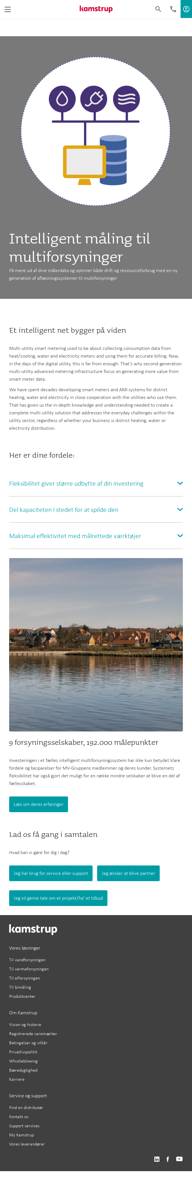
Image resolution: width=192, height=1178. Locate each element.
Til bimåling (20, 987)
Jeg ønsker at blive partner (128, 873)
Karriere (17, 1079)
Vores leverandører (27, 1144)
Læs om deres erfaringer (38, 804)
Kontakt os (18, 1116)
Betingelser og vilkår (28, 1042)
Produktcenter (22, 996)
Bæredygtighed (23, 1070)
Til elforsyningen (24, 978)
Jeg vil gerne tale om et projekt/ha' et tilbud (58, 898)
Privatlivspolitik (23, 1052)
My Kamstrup (21, 1135)
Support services (24, 1125)
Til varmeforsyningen (29, 969)
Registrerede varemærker (33, 1033)
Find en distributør (26, 1107)
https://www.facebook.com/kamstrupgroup (167, 1159)
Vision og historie (25, 1024)
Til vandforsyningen (27, 959)
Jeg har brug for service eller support (51, 873)
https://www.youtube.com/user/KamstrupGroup (179, 1159)
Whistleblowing (23, 1061)
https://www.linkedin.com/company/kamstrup (156, 1159)
